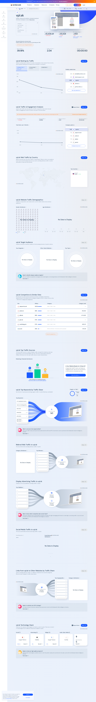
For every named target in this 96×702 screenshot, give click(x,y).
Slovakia (60, 36)
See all (26, 644)
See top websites (76, 90)
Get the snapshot (63, 1)
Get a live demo (75, 375)
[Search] (51, 8)
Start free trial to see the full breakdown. (37, 380)
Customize (28, 697)
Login (84, 5)
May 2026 (68, 8)
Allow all (27, 694)
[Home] (16, 5)
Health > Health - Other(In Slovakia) (77, 37)
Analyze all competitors (28, 299)
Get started (77, 5)
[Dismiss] (94, 1)
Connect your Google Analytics (79, 114)
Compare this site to (32, 8)
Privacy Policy (9, 698)
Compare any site (76, 145)
